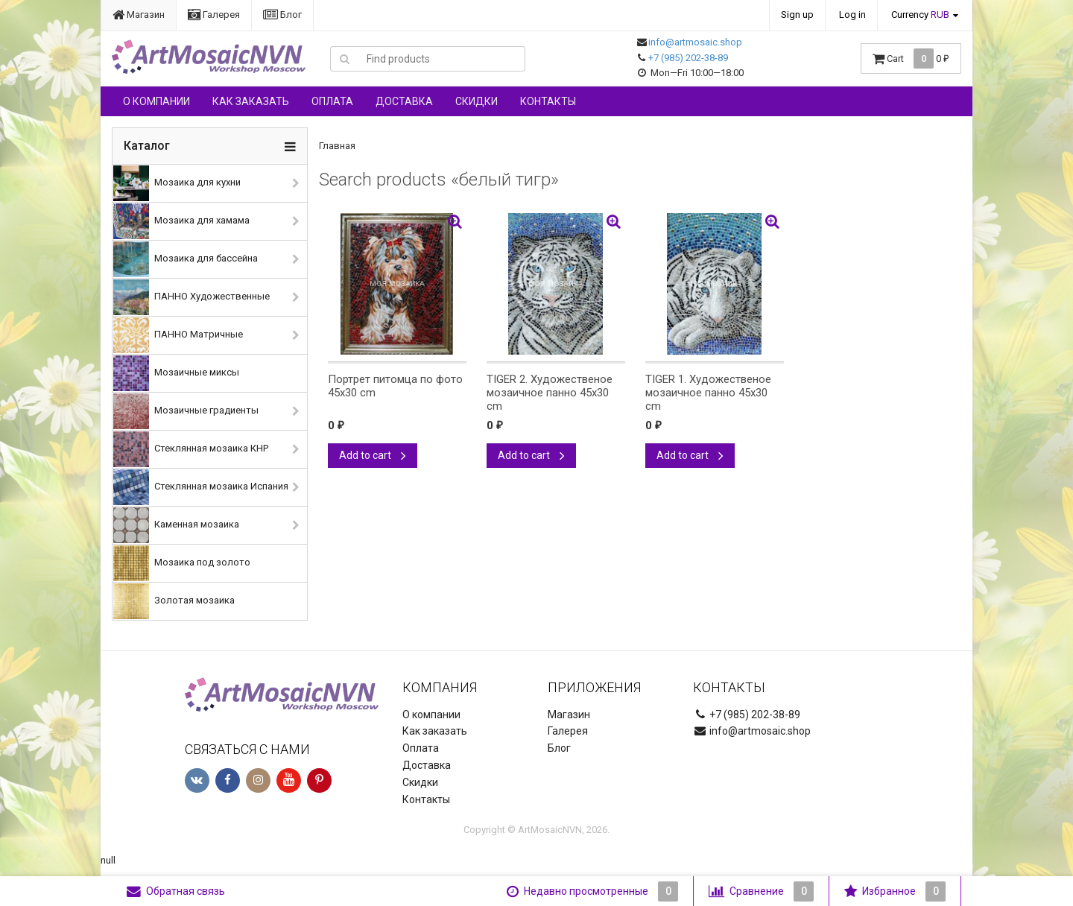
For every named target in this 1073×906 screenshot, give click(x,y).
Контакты (548, 101)
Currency (920, 14)
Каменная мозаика (176, 525)
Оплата (332, 101)
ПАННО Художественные (191, 297)
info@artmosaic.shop (695, 42)
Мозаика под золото (181, 563)
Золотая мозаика (174, 601)
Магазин (139, 14)
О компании (156, 101)
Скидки (476, 101)
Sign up (797, 14)
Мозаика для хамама (181, 221)
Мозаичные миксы (176, 373)
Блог (282, 14)
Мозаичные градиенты (186, 411)
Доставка (404, 101)
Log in (852, 14)
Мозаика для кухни (177, 183)
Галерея (214, 14)
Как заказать (250, 101)
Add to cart (372, 455)
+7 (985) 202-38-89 (688, 57)
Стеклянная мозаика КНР (190, 449)
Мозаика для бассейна (185, 259)
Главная (337, 145)
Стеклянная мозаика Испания (200, 487)
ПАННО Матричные (178, 335)
